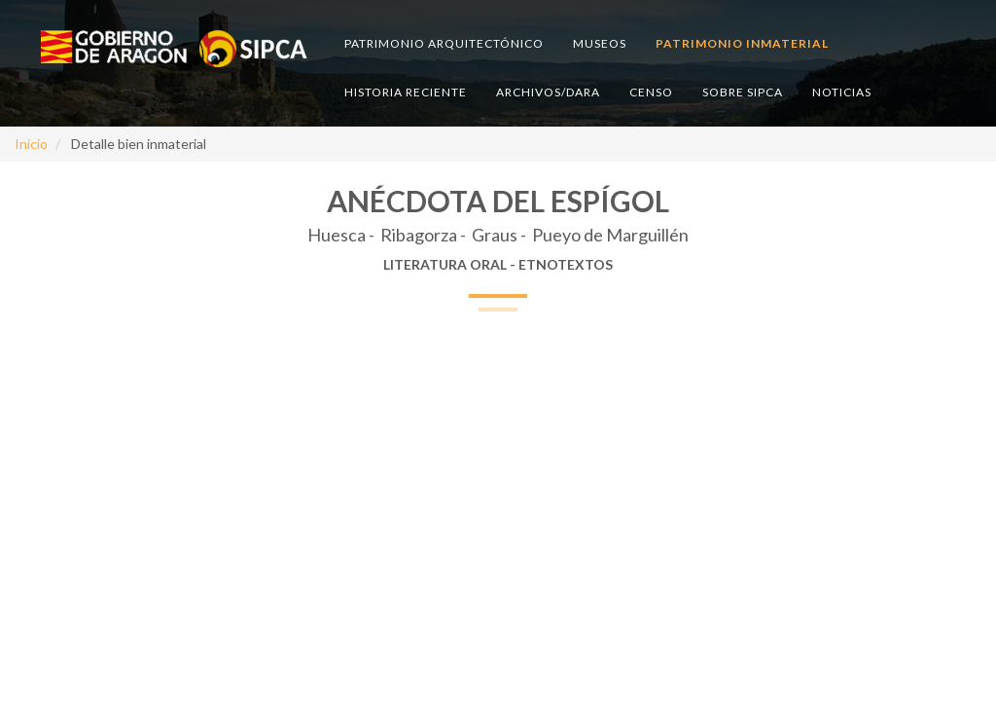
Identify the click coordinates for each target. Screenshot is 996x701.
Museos (599, 43)
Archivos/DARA (548, 92)
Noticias (842, 92)
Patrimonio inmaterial (742, 43)
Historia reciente (405, 92)
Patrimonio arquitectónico (444, 43)
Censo (651, 92)
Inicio (31, 143)
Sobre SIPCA (742, 92)
